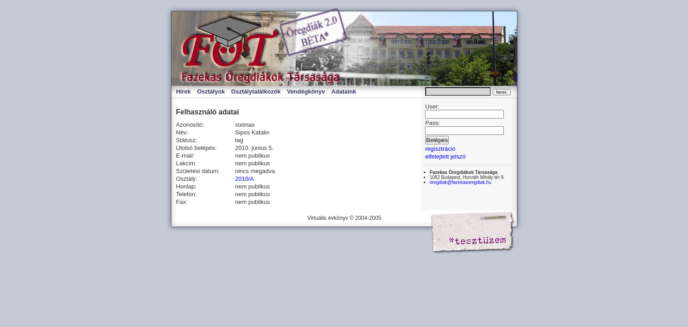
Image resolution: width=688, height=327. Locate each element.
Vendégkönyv (306, 91)
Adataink (343, 91)
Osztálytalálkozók (256, 91)
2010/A (244, 178)
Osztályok (211, 91)
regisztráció (440, 148)
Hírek (183, 91)
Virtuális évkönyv (266, 48)
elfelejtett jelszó (445, 156)
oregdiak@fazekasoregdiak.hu (460, 182)
